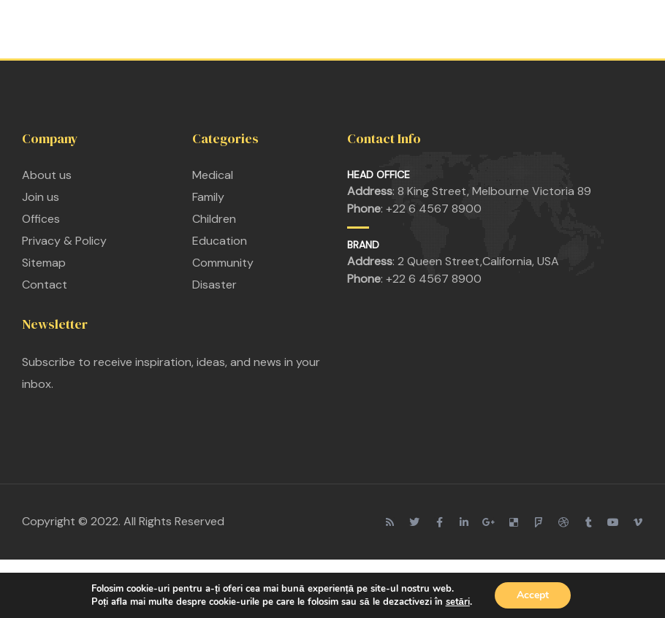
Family (208, 197)
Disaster (214, 284)
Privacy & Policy (64, 240)
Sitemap (44, 262)
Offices (41, 218)
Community (223, 262)
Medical (212, 175)
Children (214, 218)
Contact (44, 284)
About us (47, 175)
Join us (40, 197)
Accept (533, 595)
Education (219, 240)
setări (458, 602)
